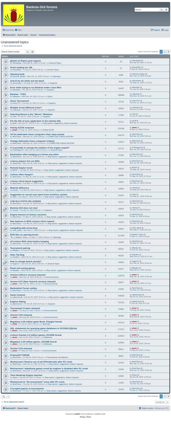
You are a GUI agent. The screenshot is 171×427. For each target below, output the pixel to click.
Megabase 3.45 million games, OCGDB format (33, 342)
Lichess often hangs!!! (21, 174)
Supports (53, 83)
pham (15, 130)
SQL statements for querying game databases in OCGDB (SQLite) (43, 328)
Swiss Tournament (19, 101)
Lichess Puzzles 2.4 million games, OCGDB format (36, 335)
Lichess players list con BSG (25, 161)
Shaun (15, 377)
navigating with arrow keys (24, 228)
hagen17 (16, 264)
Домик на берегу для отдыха (25, 61)
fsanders (16, 257)
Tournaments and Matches (57, 357)
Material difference (19, 188)
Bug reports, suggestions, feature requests (60, 123)
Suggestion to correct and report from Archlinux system (38, 194)
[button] (168, 52)
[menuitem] (18, 30)
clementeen (17, 83)
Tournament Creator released (25, 308)
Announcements (52, 277)
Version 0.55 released (21, 315)
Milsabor (16, 250)
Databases (48, 337)
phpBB (77, 414)
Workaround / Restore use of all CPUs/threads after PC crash (41, 362)
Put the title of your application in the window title (35, 121)
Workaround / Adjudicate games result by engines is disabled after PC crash (49, 368)
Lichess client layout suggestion (26, 181)
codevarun (17, 110)
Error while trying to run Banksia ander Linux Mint (35, 87)
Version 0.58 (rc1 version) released (27, 275)
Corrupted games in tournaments (27, 388)
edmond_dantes (19, 76)
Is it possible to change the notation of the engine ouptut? (39, 148)
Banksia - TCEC (18, 94)
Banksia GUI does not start (24, 208)
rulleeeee (16, 96)
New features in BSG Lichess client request (32, 221)
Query (50, 96)
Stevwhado (17, 63)
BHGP (15, 170)
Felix (14, 116)
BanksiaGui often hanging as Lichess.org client (34, 154)
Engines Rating (18, 301)
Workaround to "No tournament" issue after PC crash (37, 382)
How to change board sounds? (26, 261)
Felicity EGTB (48, 130)
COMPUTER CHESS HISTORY (60, 137)
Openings (56, 76)
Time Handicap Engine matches (26, 375)
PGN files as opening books (24, 234)
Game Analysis (17, 295)
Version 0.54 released (21, 348)
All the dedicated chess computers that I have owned (37, 134)
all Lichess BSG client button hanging (29, 241)
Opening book (17, 74)
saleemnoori (17, 297)
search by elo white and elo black (27, 81)
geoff (14, 123)
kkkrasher (16, 90)
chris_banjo (17, 230)
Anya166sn (17, 70)
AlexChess (17, 137)
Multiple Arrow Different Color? (26, 107)
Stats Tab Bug (17, 255)
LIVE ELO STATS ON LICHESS (25, 201)
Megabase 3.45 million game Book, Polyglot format (36, 321)
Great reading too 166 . (21, 67)
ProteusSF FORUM (19, 355)
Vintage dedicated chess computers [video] (32, 141)
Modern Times (21, 237)
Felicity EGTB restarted (22, 127)
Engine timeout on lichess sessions (28, 214)
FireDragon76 (18, 150)
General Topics (55, 63)
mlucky (15, 190)
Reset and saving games (22, 268)
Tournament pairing (20, 248)
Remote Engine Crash (21, 168)
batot (14, 197)
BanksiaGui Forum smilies (23, 288)
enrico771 (16, 103)
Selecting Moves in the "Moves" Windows (31, 114)
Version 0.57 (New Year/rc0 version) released (33, 281)
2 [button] (164, 51)
